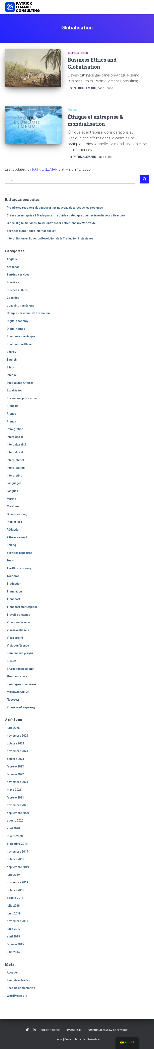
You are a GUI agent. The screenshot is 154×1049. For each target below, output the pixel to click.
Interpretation (16, 467)
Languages (14, 483)
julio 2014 (13, 952)
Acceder (12, 972)
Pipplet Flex (14, 521)
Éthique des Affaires (20, 382)
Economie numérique (21, 336)
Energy (11, 351)
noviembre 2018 (17, 882)
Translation (14, 591)
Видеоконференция (20, 668)
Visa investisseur (18, 630)
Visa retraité (15, 637)
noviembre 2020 (17, 805)
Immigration (15, 429)
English (12, 359)
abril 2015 (13, 936)
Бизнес (11, 661)
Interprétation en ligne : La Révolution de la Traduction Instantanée (50, 238)
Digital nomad (16, 328)
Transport (13, 599)
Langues (12, 491)
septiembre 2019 (18, 867)
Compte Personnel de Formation (28, 313)
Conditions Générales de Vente (108, 1030)
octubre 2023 (15, 758)
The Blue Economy (19, 568)
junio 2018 (13, 913)
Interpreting (14, 475)
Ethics (11, 367)
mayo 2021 (14, 789)
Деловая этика (17, 676)
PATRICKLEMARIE (46, 169)
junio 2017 (13, 928)
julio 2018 (13, 905)
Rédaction (13, 529)
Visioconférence (18, 645)
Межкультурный (18, 691)
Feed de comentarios (21, 988)
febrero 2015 (15, 944)
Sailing (11, 545)
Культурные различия (21, 684)
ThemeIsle (92, 1039)
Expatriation (14, 390)
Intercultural (15, 437)
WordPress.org (17, 995)
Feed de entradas (18, 980)
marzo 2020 (15, 836)
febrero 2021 (15, 797)
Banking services (18, 274)
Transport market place (22, 606)
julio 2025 (13, 727)
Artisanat (13, 267)
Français (12, 405)
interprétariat (15, 460)
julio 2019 (13, 874)
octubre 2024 (15, 743)
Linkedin (34, 1030)
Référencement (17, 537)
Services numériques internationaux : (31, 230)
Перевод (13, 699)
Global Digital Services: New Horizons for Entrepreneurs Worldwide (51, 223)
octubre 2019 (15, 859)
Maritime (13, 506)
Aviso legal (74, 1030)
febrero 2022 (15, 774)
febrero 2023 (15, 766)
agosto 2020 (15, 820)
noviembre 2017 (17, 921)
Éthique (72, 110)
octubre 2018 (15, 890)
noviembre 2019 (17, 851)
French (11, 421)
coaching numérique (20, 305)
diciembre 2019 (17, 843)
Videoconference (18, 622)
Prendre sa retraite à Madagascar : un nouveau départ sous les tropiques (55, 207)
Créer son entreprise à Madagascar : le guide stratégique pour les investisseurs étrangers (66, 215)
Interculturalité (16, 444)
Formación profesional (22, 398)
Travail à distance (18, 614)
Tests (10, 560)
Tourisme (13, 576)
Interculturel (15, 452)
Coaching (13, 297)
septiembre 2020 (18, 813)
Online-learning (17, 514)
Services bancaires (19, 552)
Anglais (12, 259)
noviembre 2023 (17, 751)
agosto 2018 (15, 897)
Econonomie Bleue (19, 344)
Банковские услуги (20, 653)
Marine (11, 498)
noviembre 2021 (17, 781)
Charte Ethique (50, 1030)
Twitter (27, 1030)
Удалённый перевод (21, 707)
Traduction (14, 583)
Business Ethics (78, 53)
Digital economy (17, 321)
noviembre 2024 (17, 735)
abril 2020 (13, 828)
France (11, 413)
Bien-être (13, 282)
